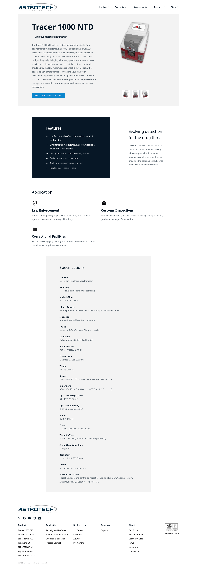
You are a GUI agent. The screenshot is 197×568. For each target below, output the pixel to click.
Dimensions (65, 385)
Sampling (64, 287)
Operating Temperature (71, 395)
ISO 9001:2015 (172, 533)
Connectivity (66, 356)
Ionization (64, 316)
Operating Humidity (69, 405)
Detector (64, 277)
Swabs (63, 326)
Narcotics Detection (69, 474)
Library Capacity (67, 307)
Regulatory (65, 454)
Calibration (65, 336)
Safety (63, 464)
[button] (104, 7)
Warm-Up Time (67, 435)
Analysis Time (66, 297)
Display (63, 376)
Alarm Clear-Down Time (71, 445)
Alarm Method (67, 346)
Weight (63, 366)
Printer (63, 415)
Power (63, 425)
